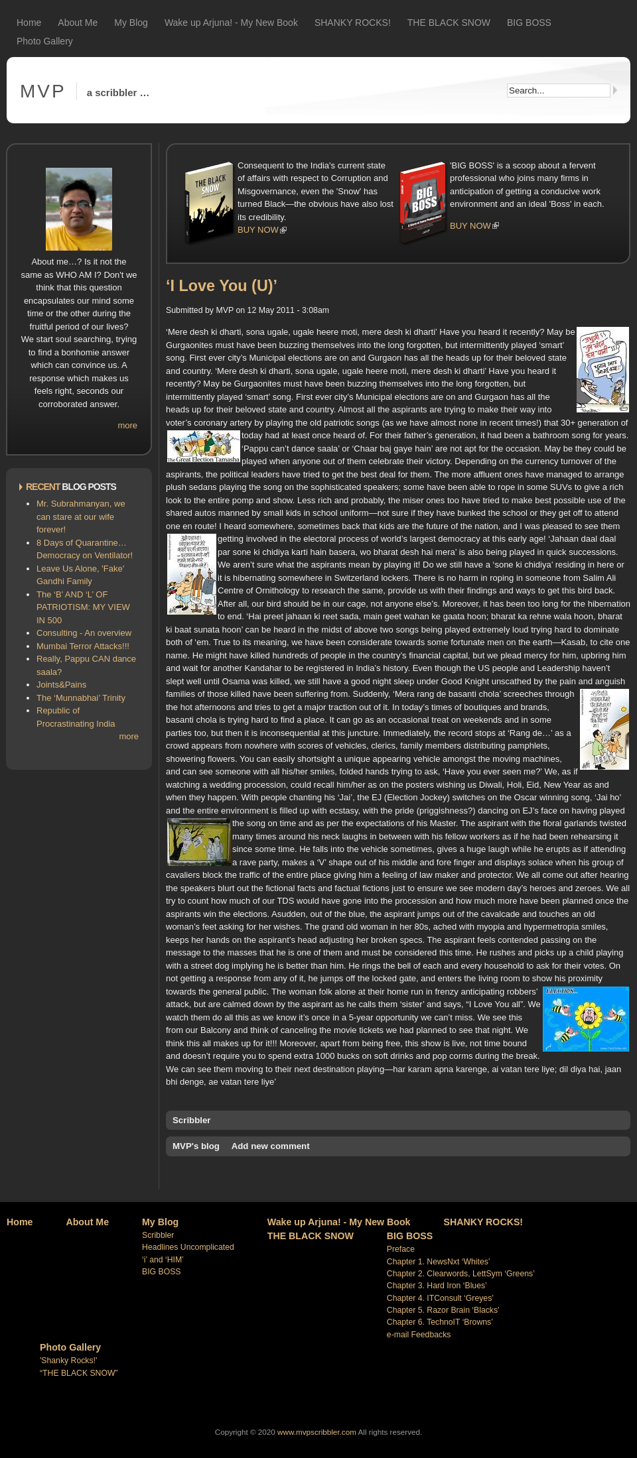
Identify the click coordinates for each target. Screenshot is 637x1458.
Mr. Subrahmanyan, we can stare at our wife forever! (80, 516)
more (127, 425)
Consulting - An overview (83, 633)
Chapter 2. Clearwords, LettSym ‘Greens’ (461, 1273)
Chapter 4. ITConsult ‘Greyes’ (440, 1298)
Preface (401, 1249)
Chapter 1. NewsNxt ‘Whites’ (438, 1261)
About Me (78, 22)
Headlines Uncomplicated (188, 1247)
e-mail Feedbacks (419, 1334)
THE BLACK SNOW (448, 22)
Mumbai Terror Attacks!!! (82, 646)
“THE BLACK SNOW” (79, 1373)
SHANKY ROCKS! (353, 22)
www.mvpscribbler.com (316, 1432)
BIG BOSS (529, 22)
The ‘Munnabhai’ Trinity (80, 698)
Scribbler (192, 1120)
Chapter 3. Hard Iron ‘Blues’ (437, 1285)
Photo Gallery (45, 41)
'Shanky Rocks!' (68, 1360)
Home (29, 22)
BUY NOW (258, 230)
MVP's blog (196, 1146)
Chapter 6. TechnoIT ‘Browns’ (440, 1322)
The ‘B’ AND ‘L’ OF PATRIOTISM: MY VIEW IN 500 (83, 607)
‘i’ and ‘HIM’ (163, 1259)
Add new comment (271, 1146)
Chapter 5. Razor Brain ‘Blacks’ (443, 1310)
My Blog (131, 22)
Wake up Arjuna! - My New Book (231, 22)
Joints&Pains (61, 685)
